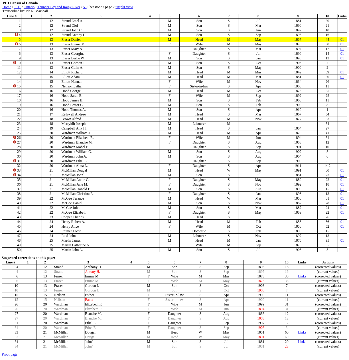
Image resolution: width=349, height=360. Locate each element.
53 (85, 7)
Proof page (9, 354)
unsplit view (124, 7)
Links (302, 276)
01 (342, 39)
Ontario (29, 7)
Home (6, 7)
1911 (17, 7)
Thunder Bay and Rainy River (58, 7)
